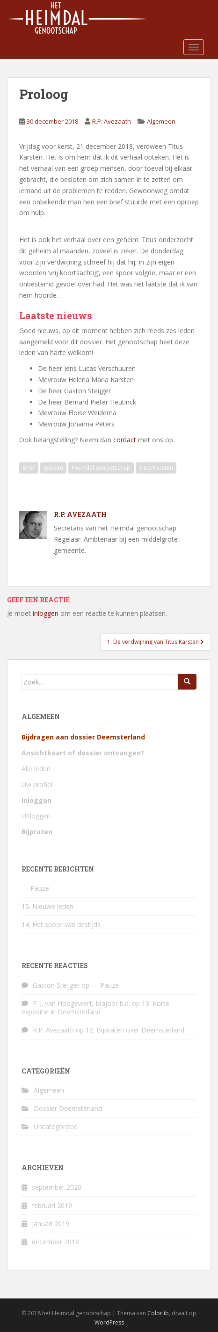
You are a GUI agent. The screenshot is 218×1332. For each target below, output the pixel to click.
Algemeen (161, 121)
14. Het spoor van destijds (61, 924)
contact (124, 439)
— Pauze (35, 888)
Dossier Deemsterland (68, 1108)
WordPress (109, 1322)
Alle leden (36, 768)
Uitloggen (36, 815)
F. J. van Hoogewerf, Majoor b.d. (81, 1003)
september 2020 (56, 1187)
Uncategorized (56, 1126)
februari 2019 (52, 1205)
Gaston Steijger (56, 985)
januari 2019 (50, 1223)
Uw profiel (37, 784)
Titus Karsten (156, 468)
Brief (28, 468)
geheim (53, 468)
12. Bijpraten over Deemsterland (135, 1029)
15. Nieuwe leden (47, 906)
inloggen (45, 613)
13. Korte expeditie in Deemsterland (95, 1007)
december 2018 (55, 1241)
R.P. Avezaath (111, 121)
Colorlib (158, 1313)
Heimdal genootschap (101, 468)
